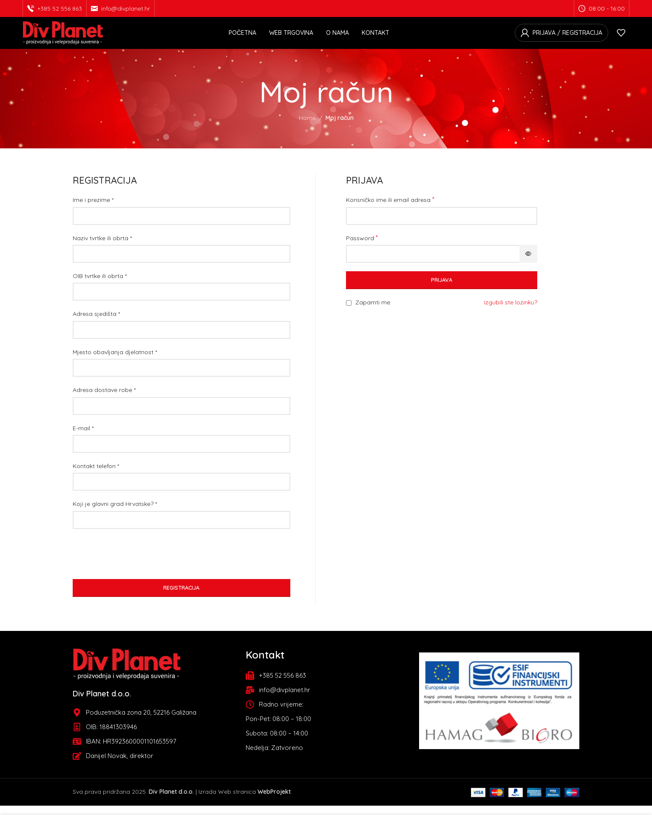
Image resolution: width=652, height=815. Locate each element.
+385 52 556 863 (59, 9)
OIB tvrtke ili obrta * (100, 286)
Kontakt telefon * (96, 476)
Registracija (181, 597)
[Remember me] (349, 312)
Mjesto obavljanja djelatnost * (115, 361)
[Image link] (127, 672)
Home (307, 127)
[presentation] (137, 563)
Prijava (441, 289)
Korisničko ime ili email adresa (390, 209)
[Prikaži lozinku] (528, 264)
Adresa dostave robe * (104, 399)
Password (362, 247)
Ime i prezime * (93, 209)
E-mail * (83, 437)
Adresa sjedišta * (96, 323)
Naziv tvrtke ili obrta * (102, 247)
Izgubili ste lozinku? (510, 312)
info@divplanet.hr (125, 9)
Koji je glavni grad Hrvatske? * (115, 513)
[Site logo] (63, 37)
